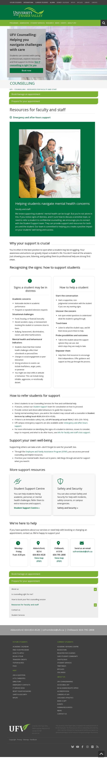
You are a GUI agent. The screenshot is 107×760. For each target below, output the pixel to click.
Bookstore (62, 653)
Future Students (16, 2)
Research (50, 23)
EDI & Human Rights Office (67, 691)
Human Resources (64, 710)
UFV (11, 92)
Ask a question (19, 678)
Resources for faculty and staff (42, 92)
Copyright (12, 743)
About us (15, 592)
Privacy (19, 743)
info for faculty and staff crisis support (74, 435)
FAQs (15, 669)
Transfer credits (20, 662)
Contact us (16, 613)
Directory (17, 684)
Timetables (61, 669)
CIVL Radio (61, 675)
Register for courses (66, 656)
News (57, 23)
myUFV (73, 2)
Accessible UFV (63, 688)
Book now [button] (26, 72)
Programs (14, 23)
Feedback (33, 743)
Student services (64, 666)
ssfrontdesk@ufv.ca (53, 632)
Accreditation (63, 694)
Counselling (20, 92)
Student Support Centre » (27, 511)
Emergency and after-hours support (32, 120)
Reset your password (22, 694)
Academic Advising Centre (68, 649)
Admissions (24, 23)
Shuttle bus (62, 662)
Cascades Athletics (65, 701)
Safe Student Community (67, 659)
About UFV (72, 23)
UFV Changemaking (65, 684)
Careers (94, 2)
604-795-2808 (59, 557)
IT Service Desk (19, 691)
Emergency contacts (21, 688)
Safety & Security (20, 697)
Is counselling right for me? (22, 597)
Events (63, 23)
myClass (80, 2)
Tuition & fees (18, 666)
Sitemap (26, 743)
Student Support (40, 409)
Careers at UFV (63, 697)
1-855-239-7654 (80, 422)
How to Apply (18, 656)
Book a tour (18, 659)
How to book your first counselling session (29, 602)
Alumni (52, 2)
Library (87, 2)
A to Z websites (19, 681)
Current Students (41, 2)
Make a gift (61, 704)
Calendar (65, 2)
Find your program (21, 653)
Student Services (37, 23)
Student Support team (33, 226)
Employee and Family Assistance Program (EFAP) (46, 454)
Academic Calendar (21, 649)
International (28, 2)
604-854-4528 (48, 419)
